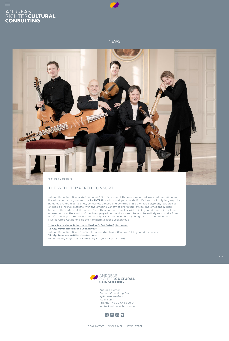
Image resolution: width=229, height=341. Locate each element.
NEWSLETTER (134, 326)
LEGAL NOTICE (95, 326)
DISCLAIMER (115, 326)
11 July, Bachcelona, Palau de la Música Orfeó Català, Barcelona (88, 225)
